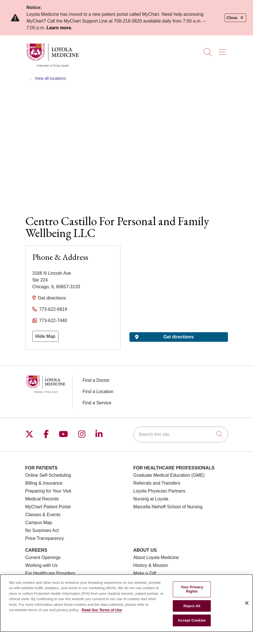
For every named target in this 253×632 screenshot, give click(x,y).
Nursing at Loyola (151, 498)
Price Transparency (44, 538)
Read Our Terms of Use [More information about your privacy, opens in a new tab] (102, 610)
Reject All (191, 606)
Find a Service (97, 402)
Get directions (52, 298)
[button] (223, 50)
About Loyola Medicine (156, 557)
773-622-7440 (53, 320)
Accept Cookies (192, 620)
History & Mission (150, 565)
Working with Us (41, 565)
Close (235, 17)
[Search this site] (180, 434)
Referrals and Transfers (156, 483)
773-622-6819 (53, 309)
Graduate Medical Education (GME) (169, 475)
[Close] (247, 603)
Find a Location (98, 391)
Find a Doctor (96, 380)
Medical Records (42, 498)
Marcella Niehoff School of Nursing (168, 506)
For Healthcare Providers (50, 573)
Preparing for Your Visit (48, 491)
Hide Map (45, 336)
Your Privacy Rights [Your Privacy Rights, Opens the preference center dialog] (192, 589)
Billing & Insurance (44, 483)
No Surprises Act (42, 530)
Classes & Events (43, 514)
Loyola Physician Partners (159, 491)
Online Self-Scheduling (48, 475)
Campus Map (38, 522)
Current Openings (43, 557)
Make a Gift (144, 573)
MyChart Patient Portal (48, 506)
